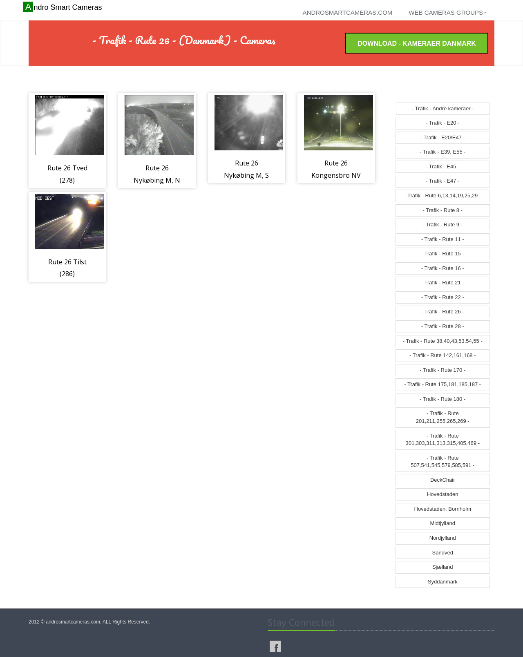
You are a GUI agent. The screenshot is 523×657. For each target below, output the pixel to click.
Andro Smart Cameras (63, 7)
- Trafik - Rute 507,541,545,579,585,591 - (442, 462)
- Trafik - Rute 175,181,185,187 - (442, 384)
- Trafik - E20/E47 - (442, 137)
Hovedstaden (442, 494)
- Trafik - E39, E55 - (443, 152)
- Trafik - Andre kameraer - (443, 108)
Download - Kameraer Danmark (417, 43)
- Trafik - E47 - (442, 181)
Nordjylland (442, 538)
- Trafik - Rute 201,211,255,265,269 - (442, 417)
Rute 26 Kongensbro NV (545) (336, 175)
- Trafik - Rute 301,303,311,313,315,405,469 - (443, 440)
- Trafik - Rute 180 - (442, 399)
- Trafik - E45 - (442, 166)
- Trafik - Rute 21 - (442, 282)
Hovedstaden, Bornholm (442, 509)
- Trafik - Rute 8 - (442, 210)
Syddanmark (443, 582)
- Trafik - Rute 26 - (442, 311)
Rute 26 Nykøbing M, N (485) (157, 180)
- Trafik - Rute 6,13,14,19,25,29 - (442, 195)
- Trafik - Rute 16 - (442, 268)
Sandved (442, 553)
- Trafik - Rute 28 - (442, 326)
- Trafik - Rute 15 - (442, 253)
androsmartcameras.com (348, 12)
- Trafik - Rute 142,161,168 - (442, 355)
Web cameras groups (448, 12)
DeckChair (442, 480)
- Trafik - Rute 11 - (442, 239)
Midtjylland (442, 523)
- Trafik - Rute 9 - (442, 224)
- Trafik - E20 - (442, 123)
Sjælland (442, 567)
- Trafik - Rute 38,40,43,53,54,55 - (443, 341)
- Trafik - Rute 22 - (442, 297)
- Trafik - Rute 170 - (442, 370)
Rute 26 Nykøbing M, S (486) (246, 175)
